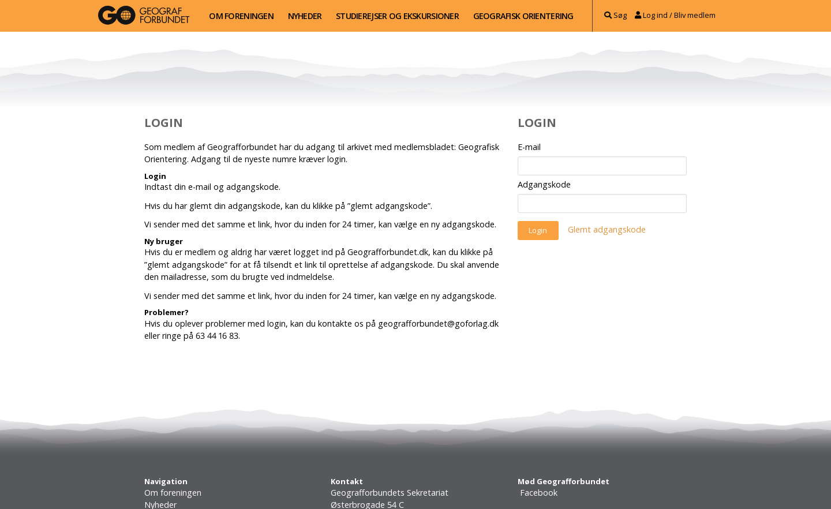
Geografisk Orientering (523, 15)
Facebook (537, 492)
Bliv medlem (695, 15)
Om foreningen (241, 15)
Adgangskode (544, 184)
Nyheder (305, 15)
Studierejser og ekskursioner (397, 15)
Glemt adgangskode (607, 229)
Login (538, 230)
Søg (615, 15)
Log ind (651, 15)
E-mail (529, 146)
